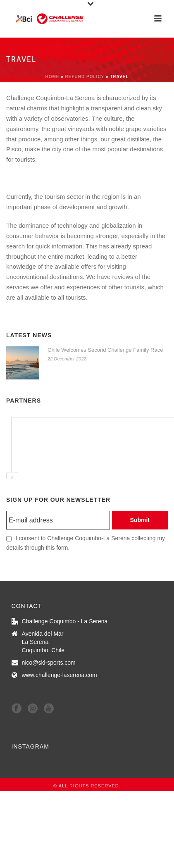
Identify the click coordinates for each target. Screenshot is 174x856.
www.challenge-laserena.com (59, 675)
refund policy (85, 76)
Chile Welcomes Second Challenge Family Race (105, 350)
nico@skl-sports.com (49, 662)
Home (52, 76)
